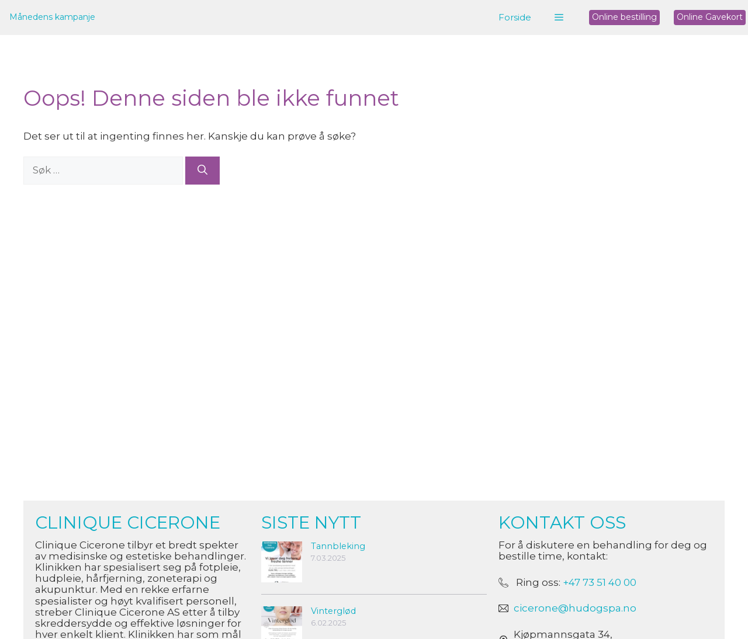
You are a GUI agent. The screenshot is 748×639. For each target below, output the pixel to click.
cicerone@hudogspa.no (575, 608)
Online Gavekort (710, 17)
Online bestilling (624, 17)
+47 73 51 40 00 (599, 582)
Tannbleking (338, 546)
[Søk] (202, 171)
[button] (559, 17)
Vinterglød (333, 611)
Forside (514, 17)
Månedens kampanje (52, 17)
